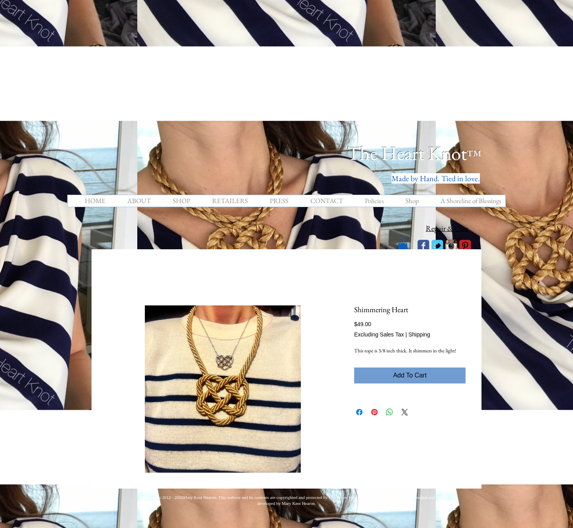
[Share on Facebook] (359, 412)
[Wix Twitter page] (437, 246)
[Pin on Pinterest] (374, 412)
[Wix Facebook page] (423, 246)
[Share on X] (404, 412)
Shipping (419, 334)
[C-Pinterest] (465, 246)
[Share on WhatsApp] (389, 412)
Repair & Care (447, 228)
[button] (402, 245)
